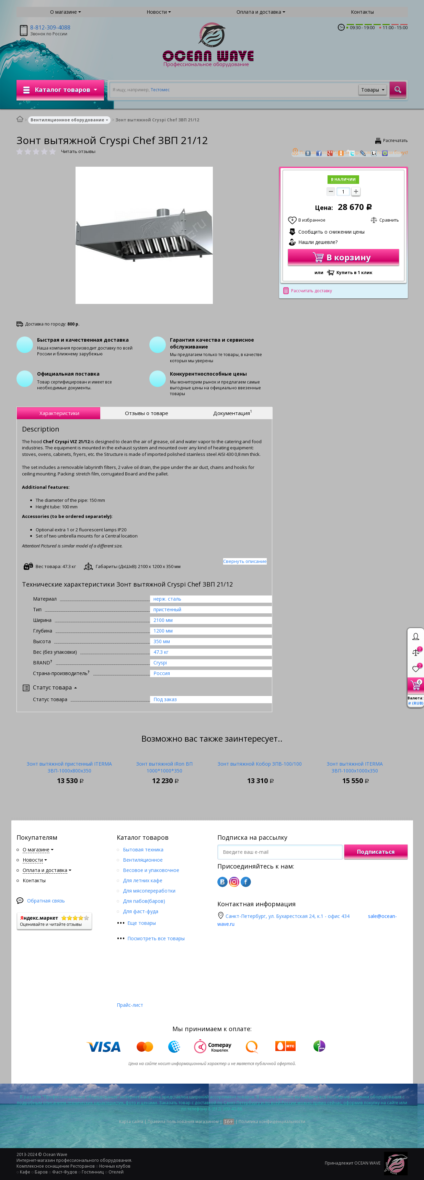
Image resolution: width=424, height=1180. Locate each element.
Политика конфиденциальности (272, 1121)
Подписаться (376, 852)
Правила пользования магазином (183, 1121)
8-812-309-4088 (50, 27)
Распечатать (395, 140)
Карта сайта (131, 1121)
